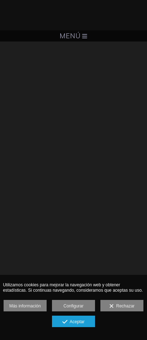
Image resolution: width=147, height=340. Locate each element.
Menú (73, 35)
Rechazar (121, 306)
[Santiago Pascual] (73, 15)
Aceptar (73, 322)
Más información (25, 306)
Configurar (73, 306)
